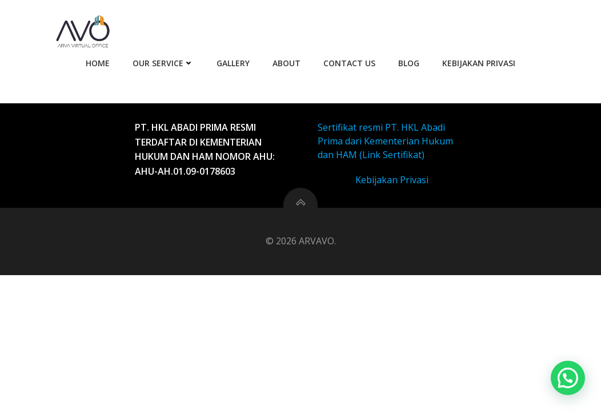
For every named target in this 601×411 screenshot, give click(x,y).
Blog (408, 63)
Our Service (163, 63)
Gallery (233, 63)
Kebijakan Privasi (478, 63)
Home (98, 63)
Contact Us (349, 63)
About (286, 63)
